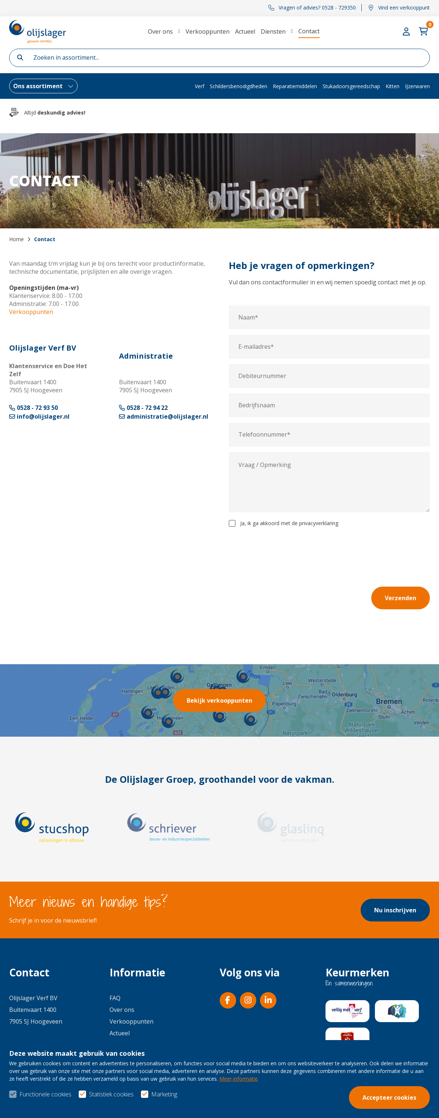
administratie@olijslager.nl (163, 416)
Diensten (273, 31)
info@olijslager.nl (39, 416)
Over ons (160, 31)
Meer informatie (238, 1098)
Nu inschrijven (395, 910)
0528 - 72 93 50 (33, 408)
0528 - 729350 (31, 1045)
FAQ (114, 998)
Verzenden (400, 598)
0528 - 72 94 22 (143, 408)
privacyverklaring (318, 523)
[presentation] (374, 548)
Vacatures (123, 1056)
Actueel (245, 31)
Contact (309, 31)
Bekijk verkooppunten (219, 700)
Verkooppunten (208, 31)
